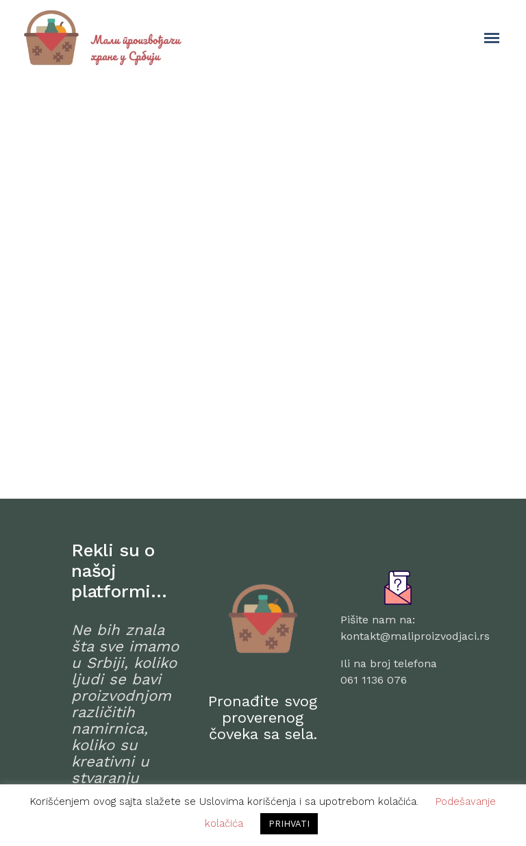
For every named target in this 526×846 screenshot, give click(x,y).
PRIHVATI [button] (289, 824)
